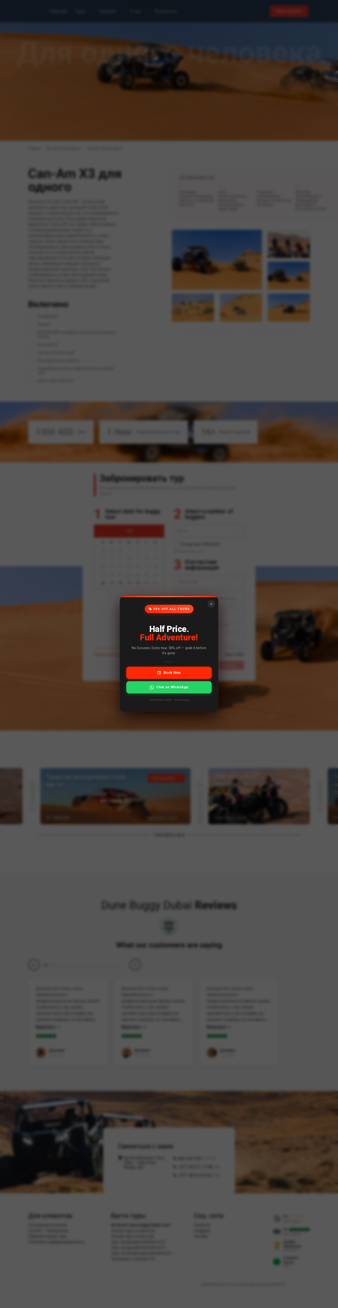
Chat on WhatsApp (169, 687)
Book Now (169, 672)
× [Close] (211, 604)
